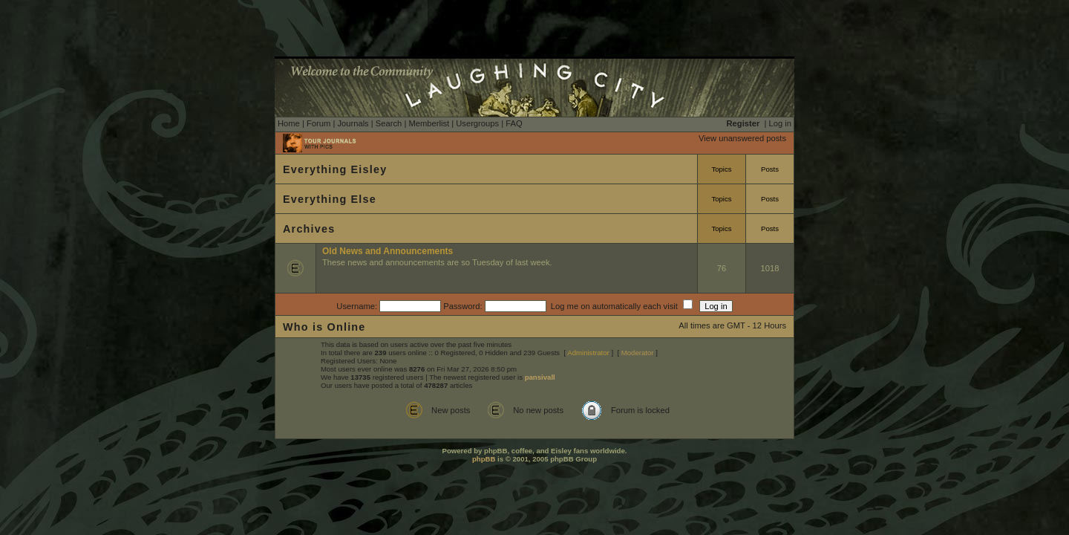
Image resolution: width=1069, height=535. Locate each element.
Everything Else (329, 199)
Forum (318, 123)
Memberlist (428, 123)
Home (289, 123)
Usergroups (477, 123)
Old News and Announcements (387, 251)
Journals (352, 123)
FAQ (514, 123)
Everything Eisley (335, 169)
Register (743, 123)
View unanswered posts (742, 138)
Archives (309, 229)
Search (389, 123)
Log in (780, 123)
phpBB (483, 459)
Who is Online (324, 327)
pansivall (540, 377)
